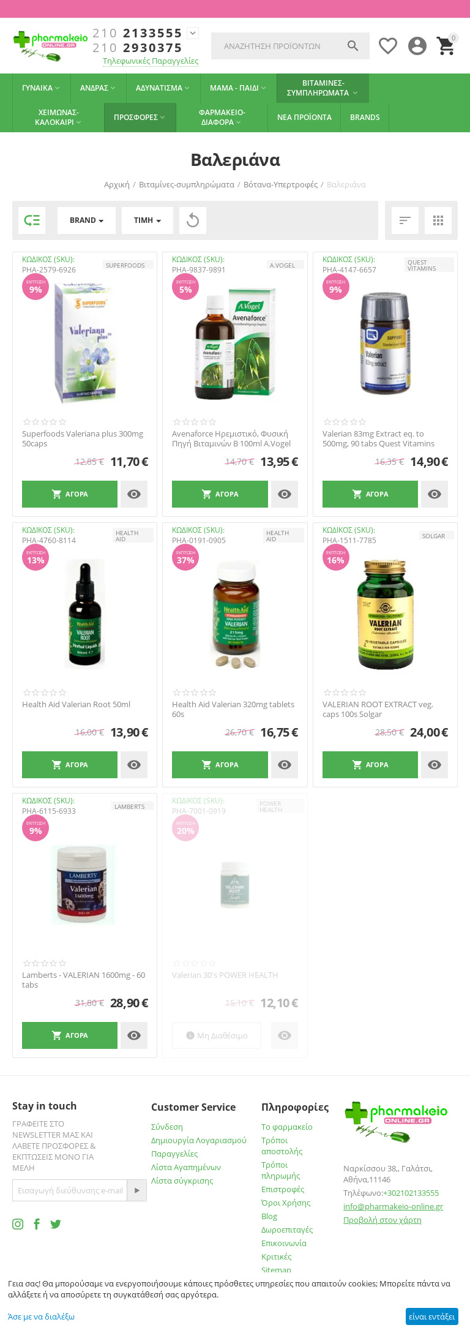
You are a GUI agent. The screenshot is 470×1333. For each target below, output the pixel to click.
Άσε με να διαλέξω (41, 1316)
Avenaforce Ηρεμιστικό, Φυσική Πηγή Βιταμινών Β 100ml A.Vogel (231, 438)
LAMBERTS (129, 806)
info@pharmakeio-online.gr (393, 1206)
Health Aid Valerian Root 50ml (76, 705)
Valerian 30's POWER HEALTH (225, 975)
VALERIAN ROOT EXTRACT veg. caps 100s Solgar (378, 709)
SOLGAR (433, 535)
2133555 (137, 33)
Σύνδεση (167, 1126)
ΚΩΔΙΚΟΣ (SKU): (48, 259)
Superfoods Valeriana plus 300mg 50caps (82, 438)
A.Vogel (282, 265)
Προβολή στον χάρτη (382, 1219)
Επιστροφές (282, 1189)
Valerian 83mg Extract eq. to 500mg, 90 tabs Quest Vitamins (379, 438)
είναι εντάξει (432, 1316)
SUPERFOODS (125, 265)
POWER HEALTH (270, 806)
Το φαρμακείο (287, 1126)
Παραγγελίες (174, 1153)
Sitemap (276, 1269)
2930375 (137, 47)
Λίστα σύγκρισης (182, 1180)
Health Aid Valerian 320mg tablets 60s (233, 709)
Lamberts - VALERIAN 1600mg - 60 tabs (83, 980)
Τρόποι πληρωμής (280, 1170)
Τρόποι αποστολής (281, 1146)
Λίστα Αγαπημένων (186, 1167)
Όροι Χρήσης (285, 1202)
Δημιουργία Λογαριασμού (199, 1140)
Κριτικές (276, 1256)
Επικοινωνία (284, 1243)
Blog (269, 1216)
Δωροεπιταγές (287, 1229)
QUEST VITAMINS (422, 265)
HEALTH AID (127, 535)
